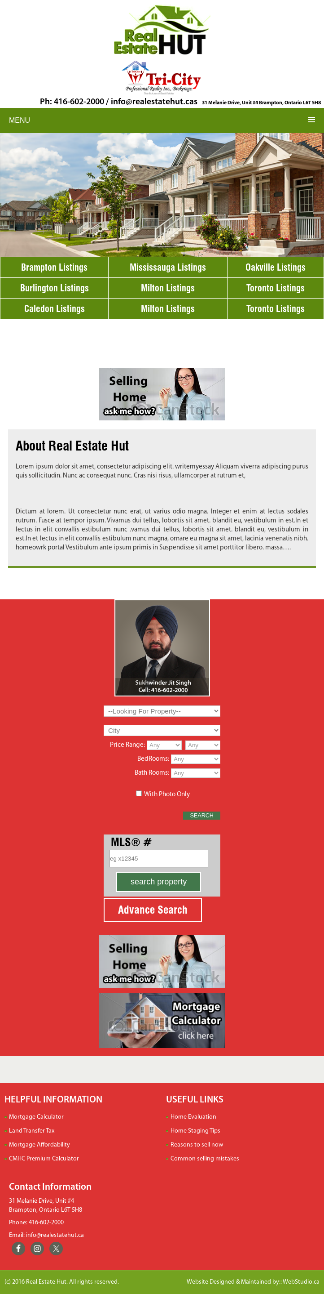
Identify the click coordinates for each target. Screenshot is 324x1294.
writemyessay (194, 467)
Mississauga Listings (168, 267)
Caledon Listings (54, 308)
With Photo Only (167, 794)
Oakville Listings (275, 267)
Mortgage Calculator (36, 1117)
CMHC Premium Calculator (44, 1159)
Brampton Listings (54, 267)
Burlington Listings (54, 288)
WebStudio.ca (301, 1282)
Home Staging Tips (195, 1131)
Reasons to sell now (197, 1145)
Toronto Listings (275, 288)
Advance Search (153, 909)
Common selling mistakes (205, 1159)
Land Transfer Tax (31, 1131)
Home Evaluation (193, 1117)
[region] (162, 195)
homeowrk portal (40, 547)
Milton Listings (168, 288)
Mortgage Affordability (39, 1145)
